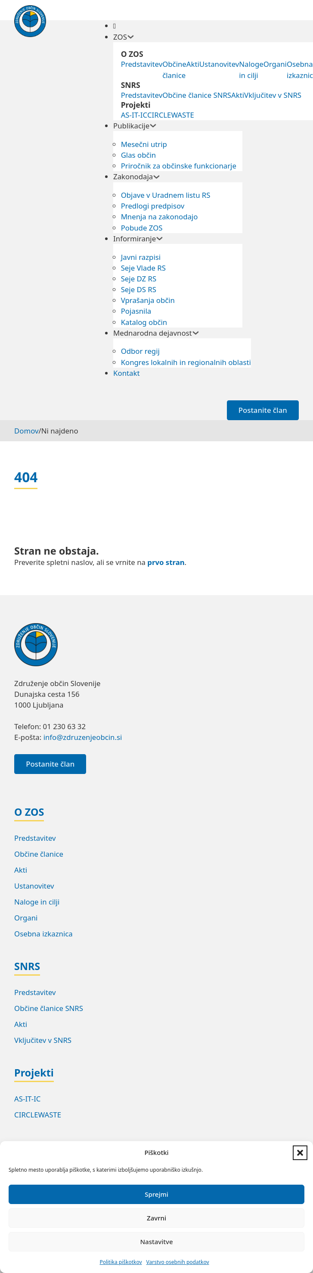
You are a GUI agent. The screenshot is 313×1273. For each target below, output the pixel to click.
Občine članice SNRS (196, 95)
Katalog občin (144, 322)
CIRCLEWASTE (170, 115)
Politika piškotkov (120, 1262)
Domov (26, 431)
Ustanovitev (219, 64)
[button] (300, 1152)
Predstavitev (142, 64)
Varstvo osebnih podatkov (177, 1262)
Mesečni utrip (144, 144)
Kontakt (126, 373)
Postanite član (263, 410)
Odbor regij (140, 351)
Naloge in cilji (251, 69)
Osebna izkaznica (43, 934)
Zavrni (156, 1218)
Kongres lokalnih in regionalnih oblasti (186, 362)
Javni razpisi (141, 257)
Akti (192, 64)
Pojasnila (136, 311)
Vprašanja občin (148, 300)
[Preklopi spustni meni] (130, 37)
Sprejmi (156, 1194)
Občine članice (174, 69)
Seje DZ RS (138, 279)
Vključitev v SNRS (272, 95)
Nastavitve (156, 1241)
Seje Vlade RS (143, 268)
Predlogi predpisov (153, 206)
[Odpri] (114, 25)
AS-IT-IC (134, 115)
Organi (275, 64)
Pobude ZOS (142, 228)
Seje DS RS (138, 289)
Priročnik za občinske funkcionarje (178, 166)
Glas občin (138, 155)
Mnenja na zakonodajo (159, 217)
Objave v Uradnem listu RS (166, 195)
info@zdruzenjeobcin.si (82, 737)
